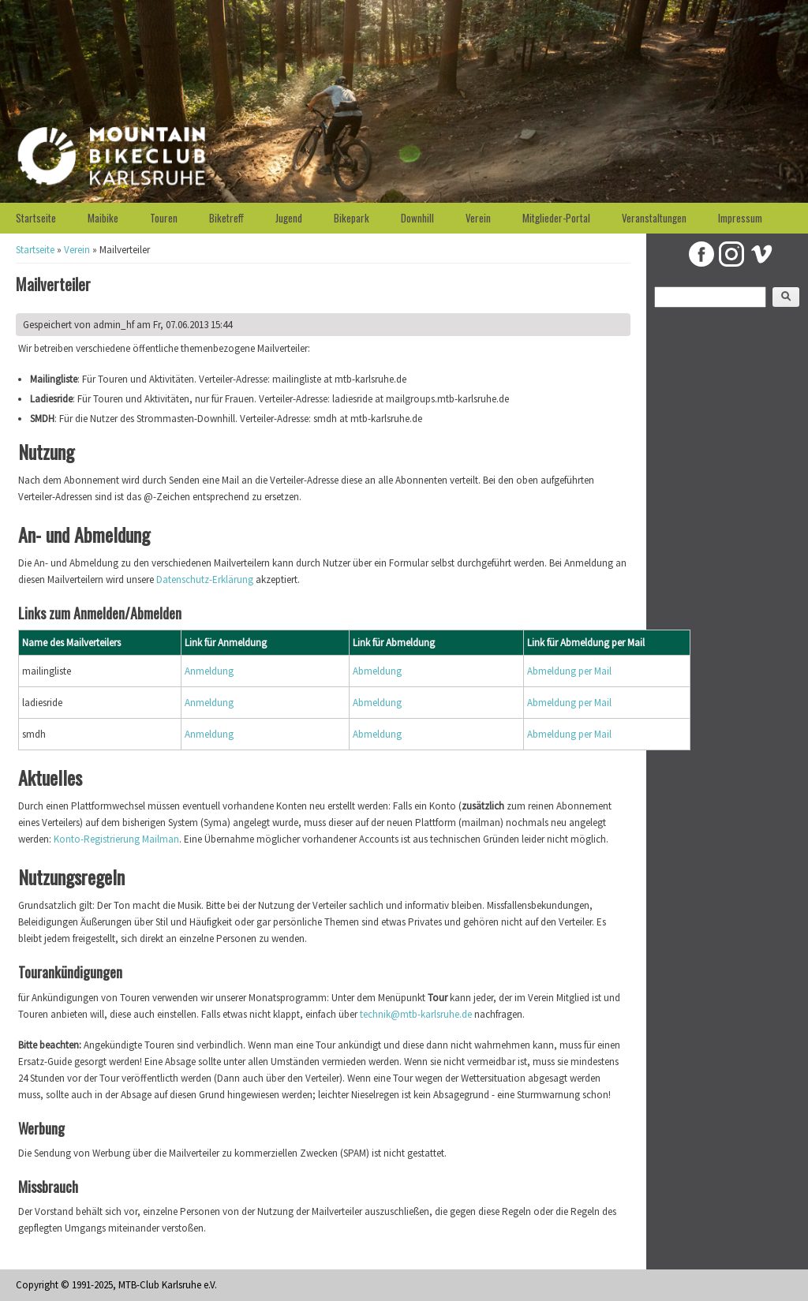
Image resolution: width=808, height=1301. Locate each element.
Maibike (103, 218)
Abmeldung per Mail (569, 671)
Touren (164, 218)
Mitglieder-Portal (556, 218)
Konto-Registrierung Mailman (116, 839)
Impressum (740, 218)
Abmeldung (377, 671)
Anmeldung (209, 671)
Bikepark (351, 218)
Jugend (288, 218)
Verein (478, 218)
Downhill (417, 218)
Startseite (36, 218)
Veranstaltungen (654, 218)
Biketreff (226, 218)
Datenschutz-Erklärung (204, 579)
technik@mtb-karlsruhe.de (416, 1014)
